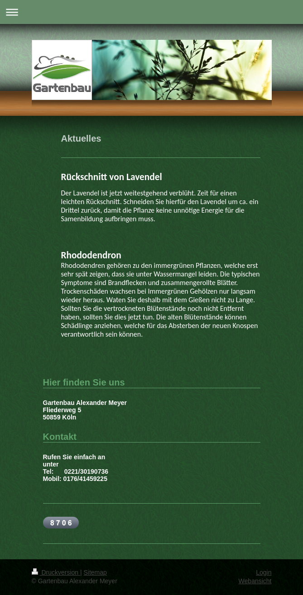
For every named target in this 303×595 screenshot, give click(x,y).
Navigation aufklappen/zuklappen (151, 12)
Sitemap (95, 572)
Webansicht (255, 581)
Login (263, 572)
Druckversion (56, 572)
